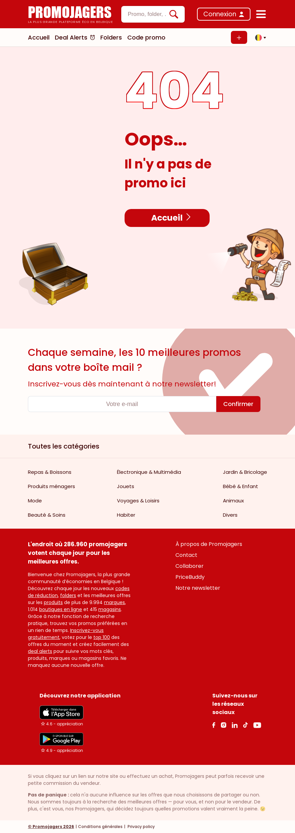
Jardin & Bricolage (245, 472)
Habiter (126, 514)
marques (114, 602)
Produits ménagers (51, 486)
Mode (35, 500)
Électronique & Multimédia (149, 472)
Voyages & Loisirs (138, 500)
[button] (258, 38)
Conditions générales (100, 826)
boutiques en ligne (60, 609)
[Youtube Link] (257, 725)
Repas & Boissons (49, 472)
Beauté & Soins (46, 514)
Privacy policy (141, 826)
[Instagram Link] (223, 725)
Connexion (219, 14)
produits (53, 602)
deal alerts (40, 651)
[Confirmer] (238, 404)
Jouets (125, 486)
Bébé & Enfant (240, 486)
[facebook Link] (213, 725)
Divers (230, 514)
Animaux (233, 500)
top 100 (101, 637)
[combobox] (153, 14)
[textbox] (147, 14)
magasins (109, 609)
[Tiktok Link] (245, 725)
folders (68, 595)
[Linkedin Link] (235, 725)
